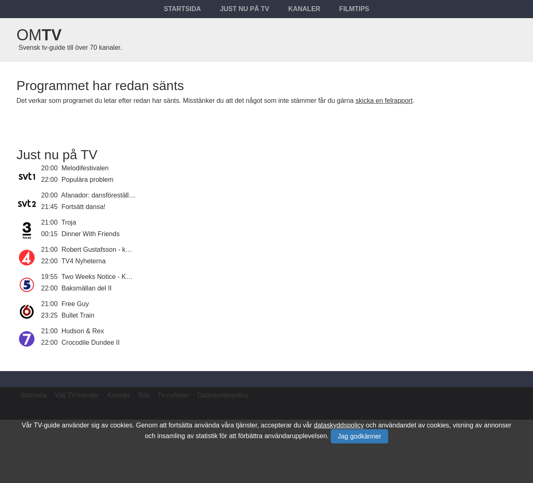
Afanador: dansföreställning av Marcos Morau (127, 195)
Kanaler (304, 8)
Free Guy (75, 303)
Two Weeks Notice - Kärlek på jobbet (115, 276)
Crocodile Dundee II (91, 342)
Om (39, 35)
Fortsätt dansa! (84, 206)
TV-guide (47, 425)
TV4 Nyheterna (83, 261)
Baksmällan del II (87, 288)
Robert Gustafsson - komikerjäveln (112, 249)
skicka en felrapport (383, 100)
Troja (68, 222)
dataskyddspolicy (339, 425)
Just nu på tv (244, 8)
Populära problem (88, 179)
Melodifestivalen (85, 168)
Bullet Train (78, 315)
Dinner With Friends (91, 233)
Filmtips (354, 8)
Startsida (182, 8)
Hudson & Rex (83, 330)
